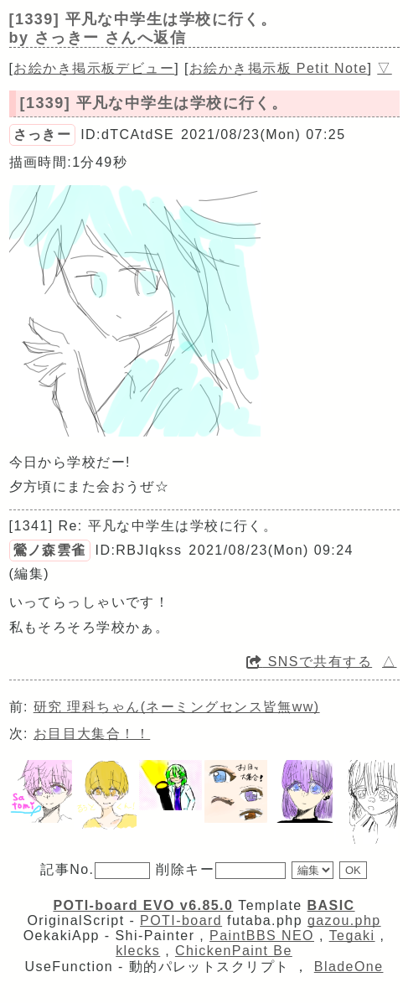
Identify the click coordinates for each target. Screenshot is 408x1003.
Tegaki (352, 935)
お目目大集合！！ (92, 733)
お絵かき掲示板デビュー (93, 68)
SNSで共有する (309, 661)
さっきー (42, 134)
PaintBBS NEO (261, 935)
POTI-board (181, 920)
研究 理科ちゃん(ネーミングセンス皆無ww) (177, 707)
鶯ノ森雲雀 (49, 550)
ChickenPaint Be (233, 951)
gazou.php (344, 920)
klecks (138, 951)
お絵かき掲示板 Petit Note (278, 68)
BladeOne (349, 966)
